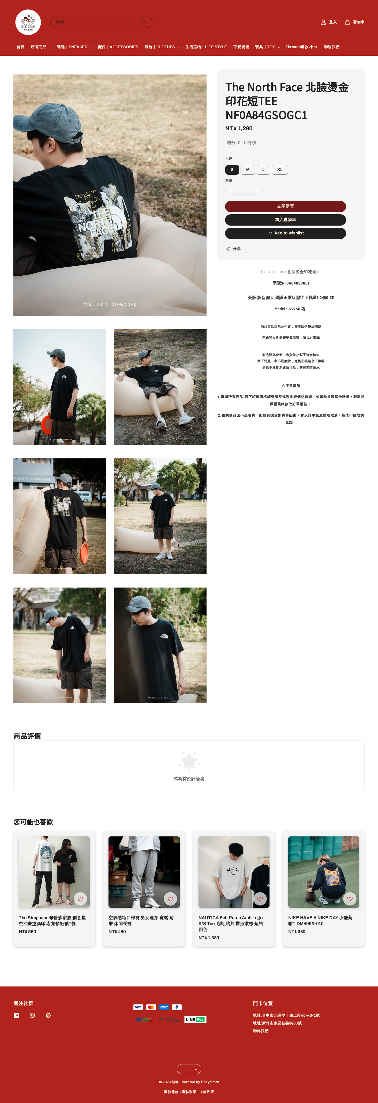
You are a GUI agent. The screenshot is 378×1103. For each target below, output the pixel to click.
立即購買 (285, 206)
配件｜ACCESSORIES (118, 47)
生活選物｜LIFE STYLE (206, 47)
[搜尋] (143, 22)
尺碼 (229, 158)
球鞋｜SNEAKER (72, 47)
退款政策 (206, 1092)
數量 (229, 181)
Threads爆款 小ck (301, 47)
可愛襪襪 (241, 47)
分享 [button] (233, 248)
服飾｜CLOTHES (160, 47)
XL (280, 170)
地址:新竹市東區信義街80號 (277, 1023)
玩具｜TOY (265, 47)
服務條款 (171, 1092)
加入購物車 (285, 220)
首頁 (20, 47)
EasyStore (210, 1082)
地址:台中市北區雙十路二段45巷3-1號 (286, 1016)
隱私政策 (189, 1092)
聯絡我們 (331, 47)
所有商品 (38, 47)
